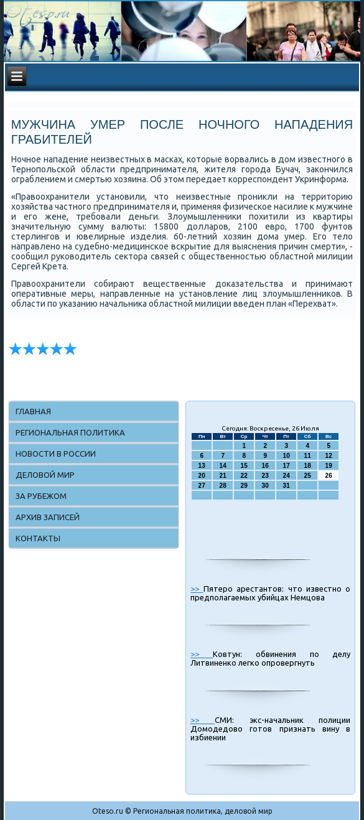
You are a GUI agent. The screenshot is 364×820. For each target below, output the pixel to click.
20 (201, 475)
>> (196, 588)
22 (244, 475)
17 (286, 465)
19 (328, 465)
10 (286, 455)
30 (265, 485)
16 (265, 465)
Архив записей (48, 517)
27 (201, 485)
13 (201, 465)
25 (307, 475)
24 (286, 475)
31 (286, 485)
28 (223, 485)
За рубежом (41, 496)
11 (307, 455)
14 (223, 465)
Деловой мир (45, 474)
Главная (33, 411)
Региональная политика (70, 432)
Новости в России (56, 453)
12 (328, 455)
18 (307, 465)
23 (265, 475)
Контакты (38, 538)
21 (223, 475)
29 (244, 485)
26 (328, 475)
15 (244, 465)
